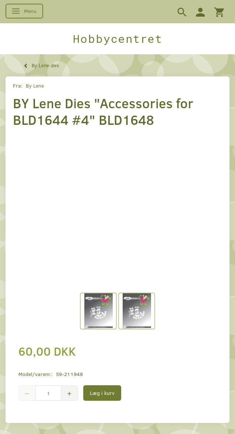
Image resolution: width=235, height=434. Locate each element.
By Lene (35, 85)
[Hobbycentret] (117, 38)
